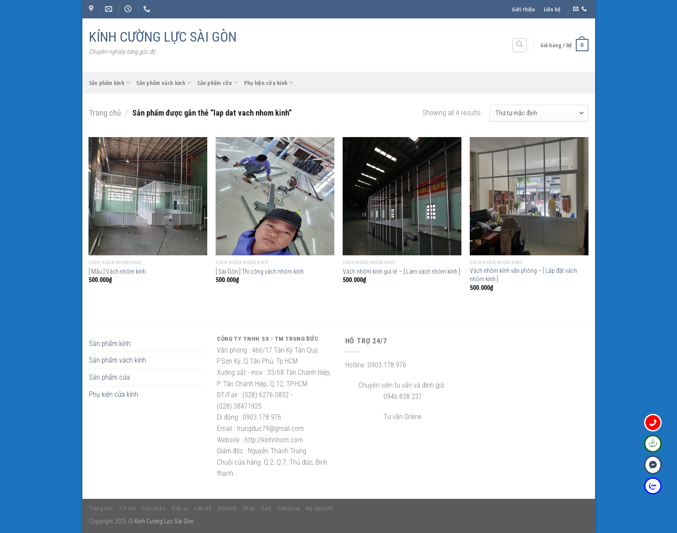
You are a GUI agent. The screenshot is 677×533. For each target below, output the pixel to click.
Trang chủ (105, 112)
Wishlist (227, 508)
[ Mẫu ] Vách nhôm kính (117, 271)
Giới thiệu (523, 9)
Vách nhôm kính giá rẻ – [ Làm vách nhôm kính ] (401, 271)
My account (319, 508)
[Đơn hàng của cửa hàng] (538, 113)
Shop (249, 508)
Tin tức (127, 508)
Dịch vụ (179, 508)
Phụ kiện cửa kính (269, 82)
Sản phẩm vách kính (163, 82)
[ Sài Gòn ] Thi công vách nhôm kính (260, 271)
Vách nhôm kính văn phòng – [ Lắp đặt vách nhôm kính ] (523, 275)
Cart (266, 508)
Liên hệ (552, 9)
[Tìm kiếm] (519, 45)
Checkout (288, 508)
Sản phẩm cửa (217, 82)
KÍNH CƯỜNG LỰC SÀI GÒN (163, 37)
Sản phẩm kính (110, 82)
